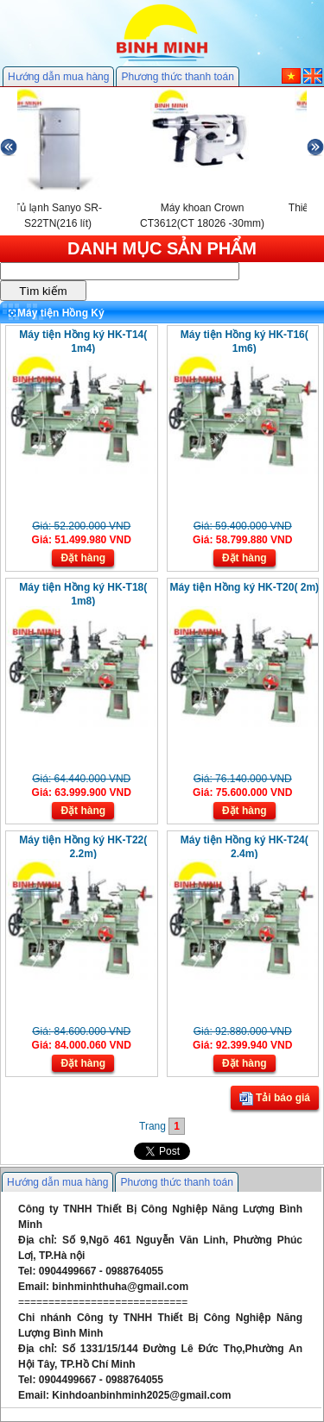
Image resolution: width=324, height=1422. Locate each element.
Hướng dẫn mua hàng (58, 77)
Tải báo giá (274, 1099)
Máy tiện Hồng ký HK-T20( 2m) (244, 587)
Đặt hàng (82, 558)
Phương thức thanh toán (177, 77)
